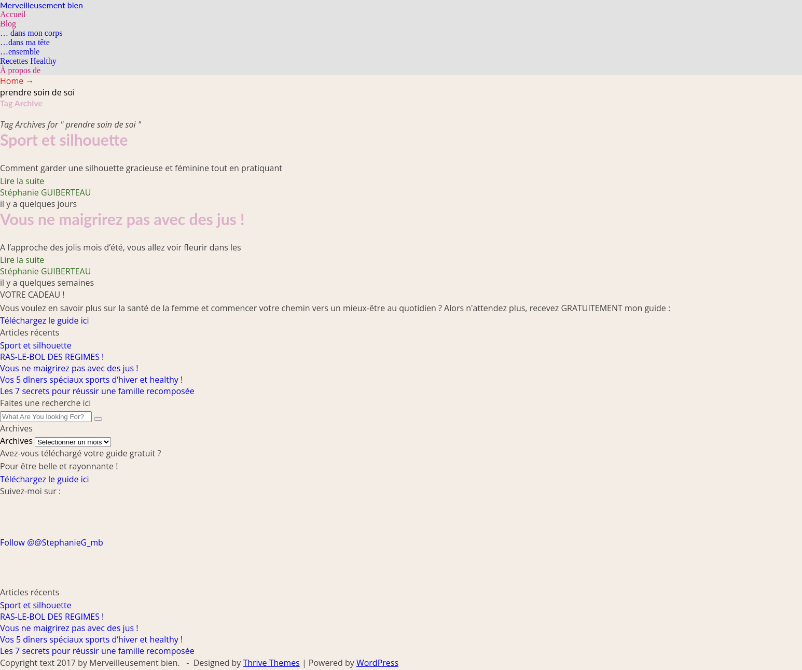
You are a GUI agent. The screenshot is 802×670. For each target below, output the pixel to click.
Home (17, 81)
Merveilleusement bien (41, 5)
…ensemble (19, 51)
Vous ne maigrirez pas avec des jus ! (122, 219)
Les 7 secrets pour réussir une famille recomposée (97, 391)
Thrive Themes (271, 662)
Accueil (13, 14)
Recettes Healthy (28, 61)
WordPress (377, 662)
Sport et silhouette (64, 139)
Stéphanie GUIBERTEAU (45, 192)
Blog (8, 23)
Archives (16, 440)
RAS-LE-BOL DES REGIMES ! (52, 356)
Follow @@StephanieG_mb (51, 542)
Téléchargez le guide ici (44, 320)
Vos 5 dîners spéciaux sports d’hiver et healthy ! (91, 379)
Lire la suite (22, 181)
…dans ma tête (25, 42)
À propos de (20, 70)
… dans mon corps (31, 33)
